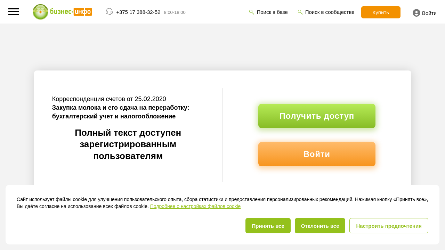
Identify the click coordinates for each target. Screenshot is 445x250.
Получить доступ (317, 115)
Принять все (268, 226)
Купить (381, 12)
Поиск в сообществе (330, 12)
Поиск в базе (272, 12)
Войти (425, 13)
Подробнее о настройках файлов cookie (195, 206)
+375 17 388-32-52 (138, 12)
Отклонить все (320, 226)
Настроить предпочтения (389, 226)
